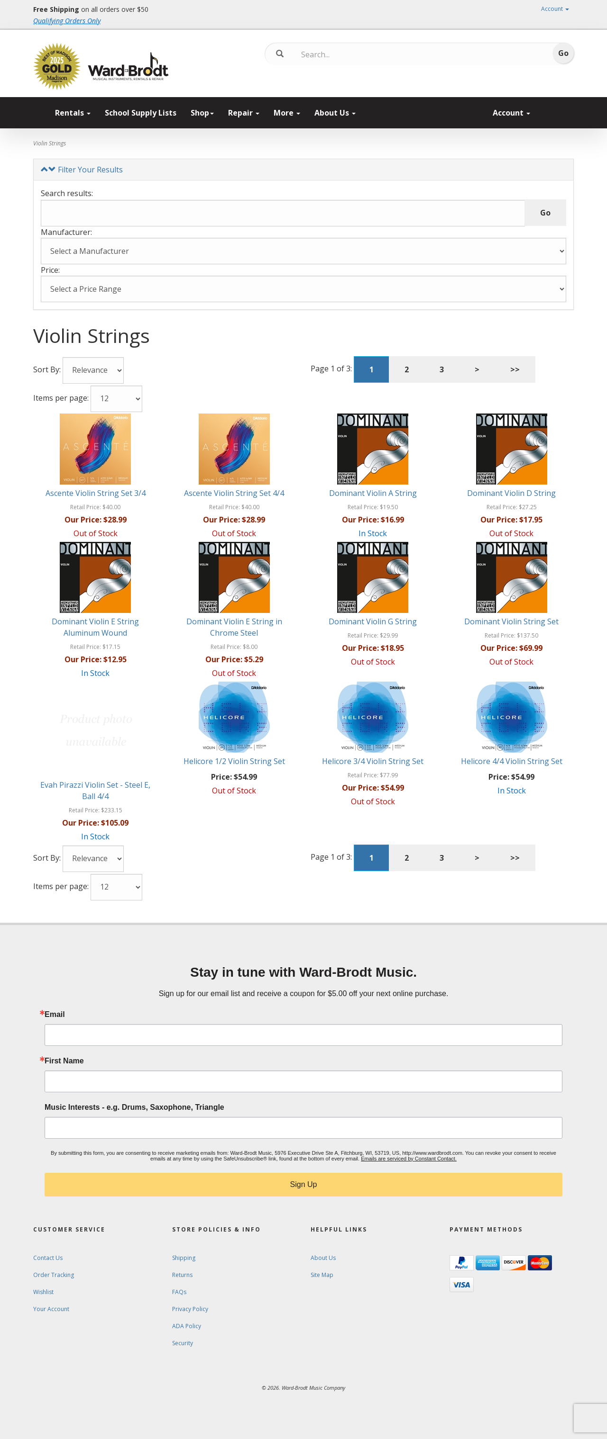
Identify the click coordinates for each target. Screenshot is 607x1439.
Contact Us (48, 1258)
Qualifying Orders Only (67, 20)
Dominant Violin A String (373, 493)
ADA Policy (186, 1326)
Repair (243, 113)
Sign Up (303, 1184)
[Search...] (340, 54)
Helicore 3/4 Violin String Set (372, 761)
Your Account (51, 1309)
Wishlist (43, 1292)
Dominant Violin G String (373, 621)
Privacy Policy (190, 1309)
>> (515, 369)
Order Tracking (53, 1275)
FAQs (179, 1292)
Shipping (183, 1258)
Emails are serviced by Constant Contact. (409, 1158)
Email (55, 1014)
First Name (64, 1061)
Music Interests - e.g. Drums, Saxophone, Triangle (134, 1107)
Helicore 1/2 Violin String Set (234, 761)
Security (182, 1343)
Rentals (73, 113)
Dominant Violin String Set (511, 621)
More (287, 113)
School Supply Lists (140, 113)
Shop (202, 113)
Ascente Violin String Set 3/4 (96, 493)
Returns (182, 1275)
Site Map (322, 1275)
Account (555, 9)
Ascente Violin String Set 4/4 (234, 493)
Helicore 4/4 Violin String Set (511, 761)
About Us (335, 113)
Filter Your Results (82, 169)
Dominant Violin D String (511, 493)
